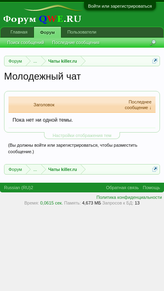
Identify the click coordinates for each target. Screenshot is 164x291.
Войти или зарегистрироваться (120, 6)
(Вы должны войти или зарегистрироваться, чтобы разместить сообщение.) (72, 148)
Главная (19, 32)
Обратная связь (122, 187)
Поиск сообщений (25, 42)
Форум (47, 32)
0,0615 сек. (51, 202)
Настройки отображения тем (82, 135)
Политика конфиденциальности (129, 197)
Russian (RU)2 (18, 187)
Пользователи (82, 32)
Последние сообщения (75, 42)
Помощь (151, 187)
